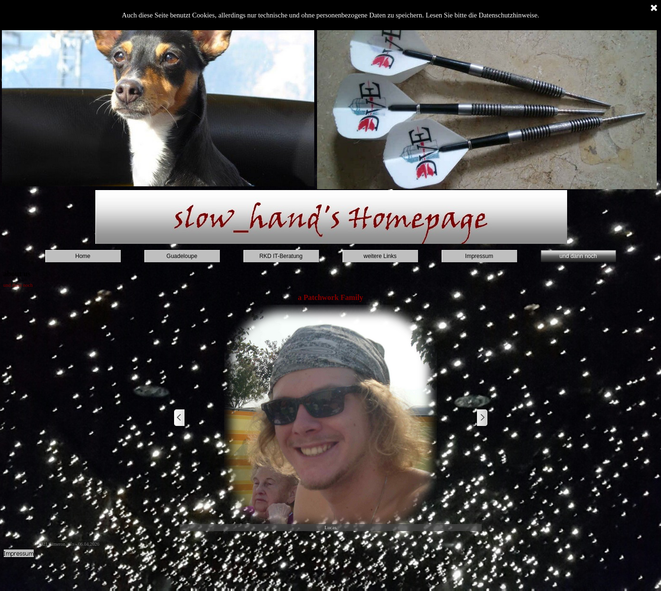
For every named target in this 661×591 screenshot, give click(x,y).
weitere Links (379, 256)
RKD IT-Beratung (280, 256)
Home (82, 256)
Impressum (479, 256)
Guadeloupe (182, 256)
